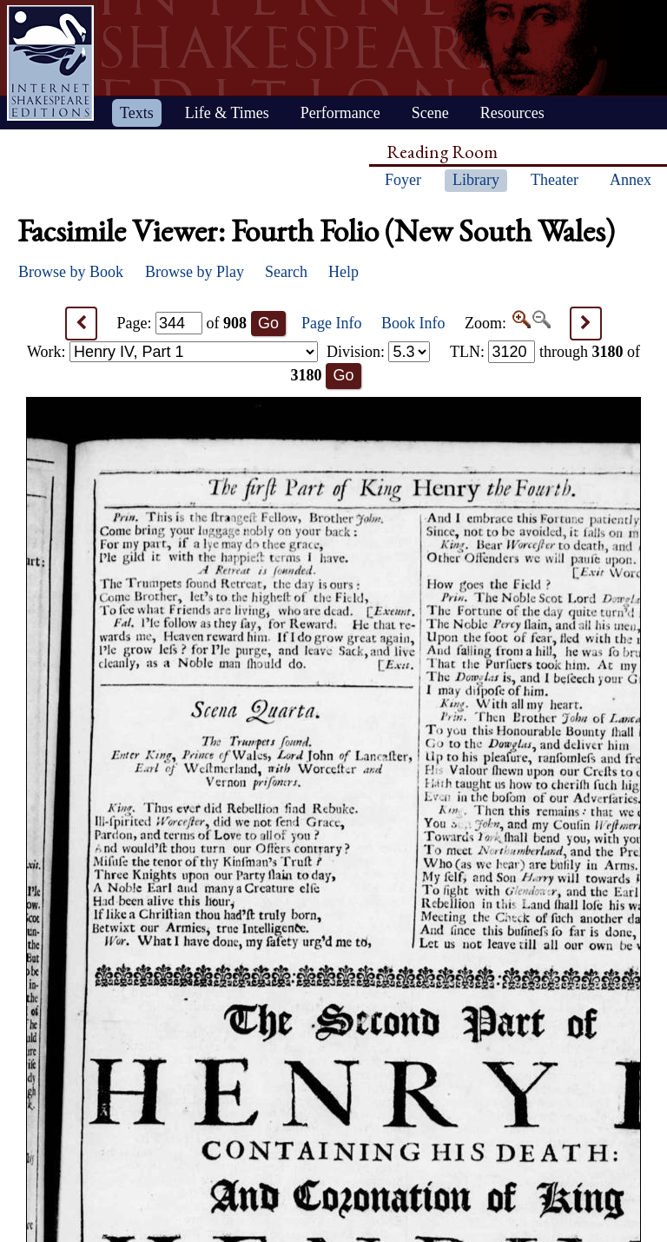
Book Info (413, 323)
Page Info (331, 323)
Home (50, 63)
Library (475, 179)
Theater (554, 179)
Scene (430, 113)
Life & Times (227, 113)
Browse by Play (194, 272)
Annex (630, 179)
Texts (137, 113)
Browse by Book (70, 272)
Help (343, 272)
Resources (512, 113)
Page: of (182, 323)
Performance (340, 113)
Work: (172, 351)
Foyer (403, 179)
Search (286, 272)
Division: (379, 351)
